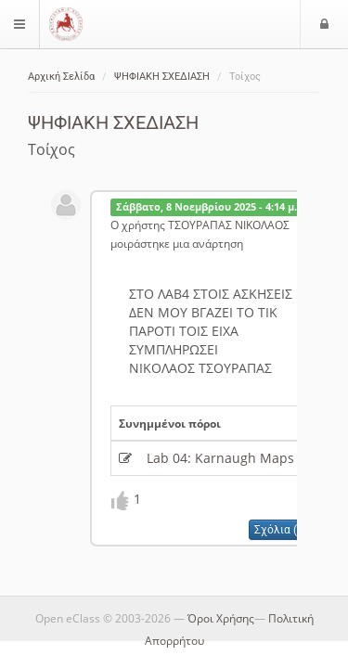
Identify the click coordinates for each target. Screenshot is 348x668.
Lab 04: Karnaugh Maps (220, 458)
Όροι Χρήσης (220, 618)
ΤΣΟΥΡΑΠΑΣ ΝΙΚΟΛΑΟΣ (229, 224)
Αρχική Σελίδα (61, 77)
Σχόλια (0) (280, 529)
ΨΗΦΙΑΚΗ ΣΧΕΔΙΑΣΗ (162, 77)
